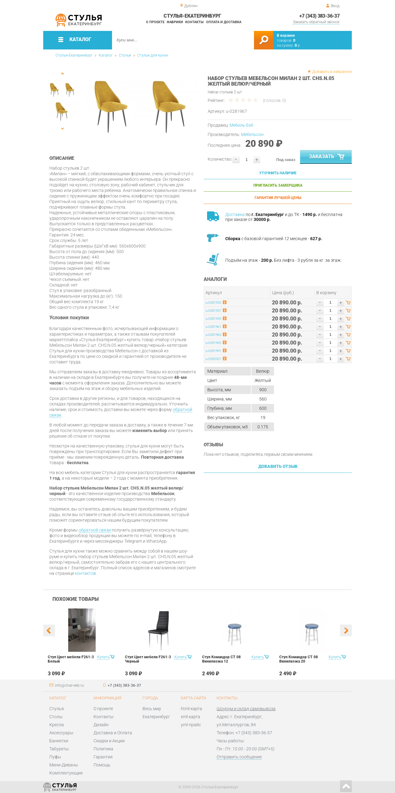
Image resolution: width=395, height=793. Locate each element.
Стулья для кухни (152, 55)
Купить (103, 657)
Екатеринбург (156, 716)
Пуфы (55, 756)
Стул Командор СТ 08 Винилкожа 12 (221, 659)
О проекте (155, 22)
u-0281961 (213, 327)
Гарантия (103, 756)
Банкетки (58, 740)
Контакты (194, 22)
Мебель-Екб (241, 125)
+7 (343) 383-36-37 (319, 16)
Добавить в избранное (332, 72)
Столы (56, 716)
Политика (103, 748)
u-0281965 (213, 343)
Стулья (125, 55)
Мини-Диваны (63, 764)
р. (298, 45)
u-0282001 (213, 359)
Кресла (56, 724)
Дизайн (101, 724)
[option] (140, 106)
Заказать (327, 157)
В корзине (286, 35)
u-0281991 (213, 351)
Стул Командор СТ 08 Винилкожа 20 (298, 659)
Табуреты (59, 748)
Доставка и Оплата (113, 732)
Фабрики (175, 22)
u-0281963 (213, 335)
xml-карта (190, 716)
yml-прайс (191, 724)
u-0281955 (213, 303)
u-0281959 (213, 319)
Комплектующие (66, 772)
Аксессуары (61, 732)
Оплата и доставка (223, 22)
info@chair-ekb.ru (69, 685)
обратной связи (95, 530)
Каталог (106, 55)
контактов (85, 573)
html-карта (191, 708)
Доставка (235, 214)
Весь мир (152, 708)
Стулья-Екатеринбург (74, 55)
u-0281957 (213, 311)
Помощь (102, 764)
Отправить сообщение (239, 756)
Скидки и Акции (109, 740)
